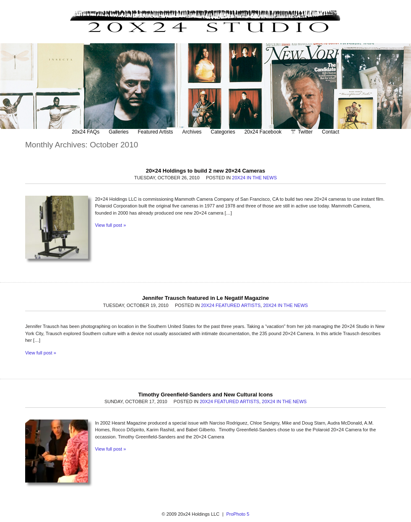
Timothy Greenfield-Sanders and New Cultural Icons (205, 394)
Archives (192, 131)
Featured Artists (155, 131)
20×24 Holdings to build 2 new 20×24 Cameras (205, 171)
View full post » (110, 225)
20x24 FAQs (85, 131)
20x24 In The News (254, 177)
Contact (330, 131)
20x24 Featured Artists (230, 305)
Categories (223, 131)
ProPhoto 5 (237, 514)
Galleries (118, 131)
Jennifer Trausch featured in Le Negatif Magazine (205, 298)
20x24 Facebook (263, 131)
